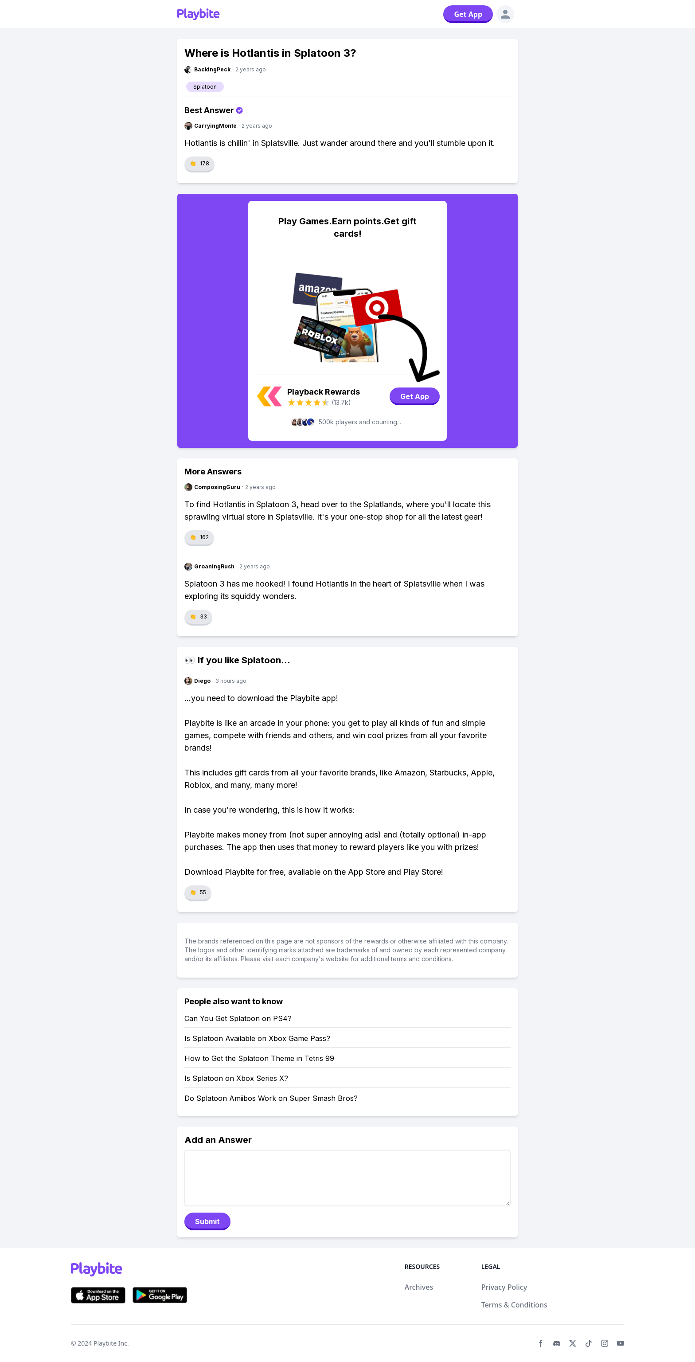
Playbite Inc (110, 1343)
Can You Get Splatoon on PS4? (238, 1018)
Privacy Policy (504, 1287)
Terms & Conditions (514, 1305)
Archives (419, 1287)
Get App (468, 14)
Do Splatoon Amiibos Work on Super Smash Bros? (271, 1098)
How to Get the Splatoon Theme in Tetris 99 (259, 1058)
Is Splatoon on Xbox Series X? (236, 1078)
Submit (207, 1221)
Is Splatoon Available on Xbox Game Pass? (257, 1038)
